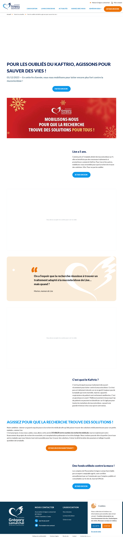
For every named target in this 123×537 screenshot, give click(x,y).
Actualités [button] (63, 8)
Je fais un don (112, 8)
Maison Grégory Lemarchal (101, 2)
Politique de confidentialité (39, 536)
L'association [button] (32, 8)
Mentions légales (54, 536)
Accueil (9, 14)
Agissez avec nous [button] (78, 8)
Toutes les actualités (19, 14)
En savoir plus (96, 531)
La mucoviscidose (68, 516)
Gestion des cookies (85, 536)
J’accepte (95, 526)
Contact (74, 536)
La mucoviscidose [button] (48, 8)
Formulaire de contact (45, 525)
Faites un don (61, 89)
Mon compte (117, 3)
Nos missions (67, 512)
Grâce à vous (67, 519)
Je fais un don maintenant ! (61, 448)
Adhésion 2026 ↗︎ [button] (95, 8)
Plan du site (66, 536)
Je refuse (107, 526)
